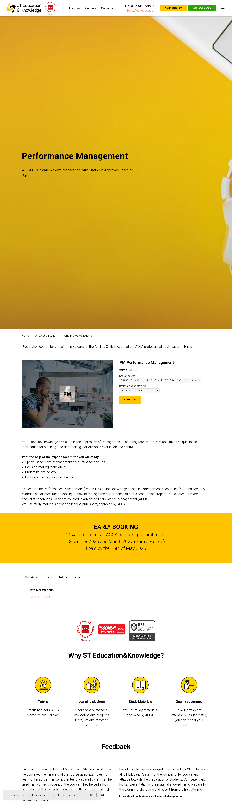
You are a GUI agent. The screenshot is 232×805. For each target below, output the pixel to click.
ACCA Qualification (46, 335)
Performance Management (78, 335)
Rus (223, 8)
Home (25, 335)
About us (74, 8)
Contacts (107, 8)
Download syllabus (40, 596)
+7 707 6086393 (139, 6)
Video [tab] (77, 577)
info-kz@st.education (140, 10)
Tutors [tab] (63, 577)
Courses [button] (90, 8)
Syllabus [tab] (31, 577)
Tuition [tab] (47, 577)
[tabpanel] (116, 594)
